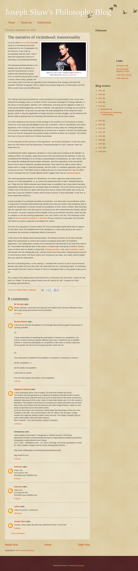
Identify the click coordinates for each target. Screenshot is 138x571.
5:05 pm (17, 498)
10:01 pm (18, 513)
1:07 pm (17, 381)
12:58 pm (18, 424)
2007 (100, 148)
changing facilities (52, 249)
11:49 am (18, 313)
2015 (100, 106)
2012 (100, 128)
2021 (100, 91)
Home (11, 22)
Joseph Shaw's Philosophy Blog (58, 12)
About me (26, 22)
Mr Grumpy (19, 304)
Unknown (18, 467)
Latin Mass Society (123, 75)
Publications (44, 22)
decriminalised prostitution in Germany (31, 218)
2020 (100, 94)
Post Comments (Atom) (25, 550)
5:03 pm (17, 479)
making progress (73, 173)
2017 (100, 98)
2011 (100, 132)
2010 (100, 136)
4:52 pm (17, 459)
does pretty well (71, 75)
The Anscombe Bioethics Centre (122, 70)
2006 (100, 151)
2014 (100, 121)
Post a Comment (18, 533)
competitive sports (76, 249)
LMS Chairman (122, 78)
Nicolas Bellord (20, 322)
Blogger (81, 565)
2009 (100, 140)
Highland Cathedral (22, 389)
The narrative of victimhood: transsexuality (111, 113)
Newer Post (11, 544)
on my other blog (27, 43)
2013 (100, 124)
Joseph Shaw (20, 521)
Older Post (84, 544)
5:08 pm (17, 528)
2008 (100, 144)
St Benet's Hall (122, 66)
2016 (100, 102)
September (105, 109)
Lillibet (17, 506)
